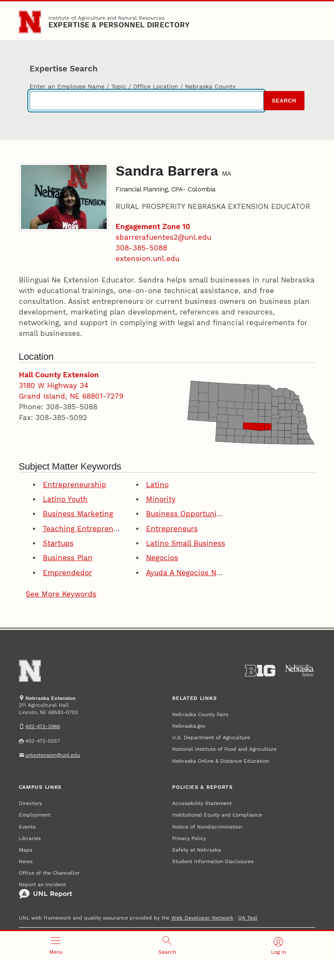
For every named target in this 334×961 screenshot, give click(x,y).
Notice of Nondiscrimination (207, 826)
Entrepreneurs (172, 529)
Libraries (30, 838)
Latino (157, 485)
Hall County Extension (59, 375)
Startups (58, 543)
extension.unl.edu (147, 259)
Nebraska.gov (189, 726)
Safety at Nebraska (196, 849)
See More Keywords (61, 594)
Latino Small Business (185, 543)
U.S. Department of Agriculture (211, 737)
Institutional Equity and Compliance (217, 814)
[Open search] (167, 946)
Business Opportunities (188, 514)
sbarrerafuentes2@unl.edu (163, 237)
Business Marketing (78, 514)
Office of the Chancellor (49, 873)
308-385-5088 (141, 248)
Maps (25, 849)
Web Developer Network (202, 917)
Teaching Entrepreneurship (91, 529)
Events (27, 826)
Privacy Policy (189, 838)
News (26, 861)
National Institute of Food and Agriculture (224, 749)
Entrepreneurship (74, 485)
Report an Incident (45, 890)
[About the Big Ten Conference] (260, 670)
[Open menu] (55, 946)
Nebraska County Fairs (200, 714)
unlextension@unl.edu (52, 755)
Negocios (162, 558)
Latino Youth (65, 499)
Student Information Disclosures (212, 861)
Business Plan (67, 558)
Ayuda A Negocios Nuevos (191, 573)
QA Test (247, 917)
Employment (35, 814)
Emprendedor (67, 573)
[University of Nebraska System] (300, 670)
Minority (161, 499)
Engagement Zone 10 (153, 227)
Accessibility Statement (202, 803)
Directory (30, 803)
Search (284, 101)
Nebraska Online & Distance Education (220, 761)
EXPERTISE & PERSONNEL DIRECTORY (119, 25)
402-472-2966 (42, 726)
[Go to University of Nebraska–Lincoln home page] (30, 22)
